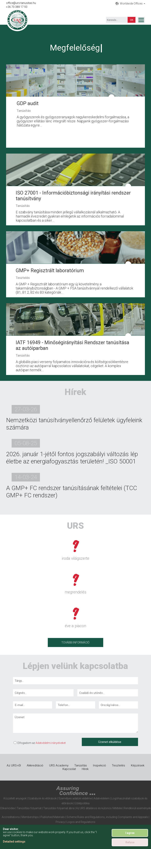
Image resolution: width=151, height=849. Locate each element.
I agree (129, 832)
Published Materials (53, 817)
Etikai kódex (7, 808)
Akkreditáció (35, 765)
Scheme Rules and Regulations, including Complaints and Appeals (107, 817)
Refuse (129, 842)
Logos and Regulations (81, 822)
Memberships (30, 817)
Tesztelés (118, 765)
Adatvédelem (102, 798)
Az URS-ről (14, 765)
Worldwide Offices (131, 3)
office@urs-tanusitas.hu (21, 3)
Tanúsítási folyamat (29, 808)
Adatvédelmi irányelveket (51, 742)
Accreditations (11, 817)
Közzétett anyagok (15, 798)
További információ (75, 642)
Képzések (137, 765)
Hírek (85, 769)
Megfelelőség (75, 48)
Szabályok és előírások (42, 798)
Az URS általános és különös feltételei (99, 808)
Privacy (60, 822)
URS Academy (58, 765)
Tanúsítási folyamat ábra (58, 808)
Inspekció (99, 765)
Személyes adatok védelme (75, 798)
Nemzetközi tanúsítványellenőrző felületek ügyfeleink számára (74, 424)
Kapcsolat (69, 769)
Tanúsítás (80, 765)
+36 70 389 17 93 (16, 6)
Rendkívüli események (137, 808)
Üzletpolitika (82, 803)
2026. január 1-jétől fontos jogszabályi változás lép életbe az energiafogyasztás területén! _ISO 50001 (72, 457)
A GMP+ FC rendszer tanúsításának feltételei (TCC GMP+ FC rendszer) (71, 491)
